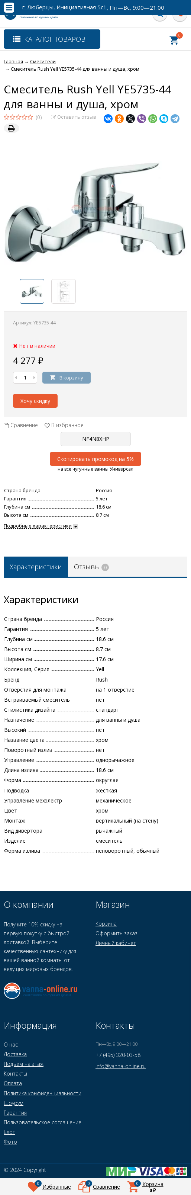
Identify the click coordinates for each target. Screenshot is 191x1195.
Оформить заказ (116, 933)
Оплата (13, 1083)
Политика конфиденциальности (42, 1093)
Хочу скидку (35, 400)
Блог (9, 1131)
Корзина (106, 923)
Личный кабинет (116, 942)
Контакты (15, 1073)
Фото (10, 1141)
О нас (11, 1044)
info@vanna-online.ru (121, 1066)
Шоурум (13, 1102)
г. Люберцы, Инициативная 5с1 (64, 7)
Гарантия (15, 1112)
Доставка (15, 1054)
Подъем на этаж (23, 1063)
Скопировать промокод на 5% (95, 458)
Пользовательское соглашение (42, 1122)
